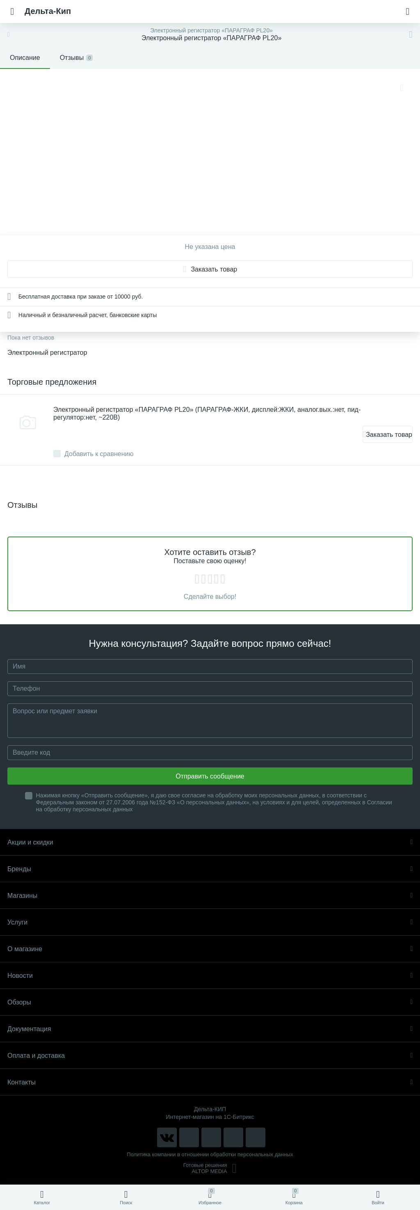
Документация (210, 1028)
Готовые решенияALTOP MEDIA (210, 1168)
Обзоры (210, 1002)
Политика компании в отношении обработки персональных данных (210, 1154)
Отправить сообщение (210, 776)
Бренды (210, 868)
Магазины (210, 895)
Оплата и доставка (210, 1055)
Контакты (210, 1082)
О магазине (210, 948)
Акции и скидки (210, 842)
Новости (210, 975)
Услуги (210, 922)
